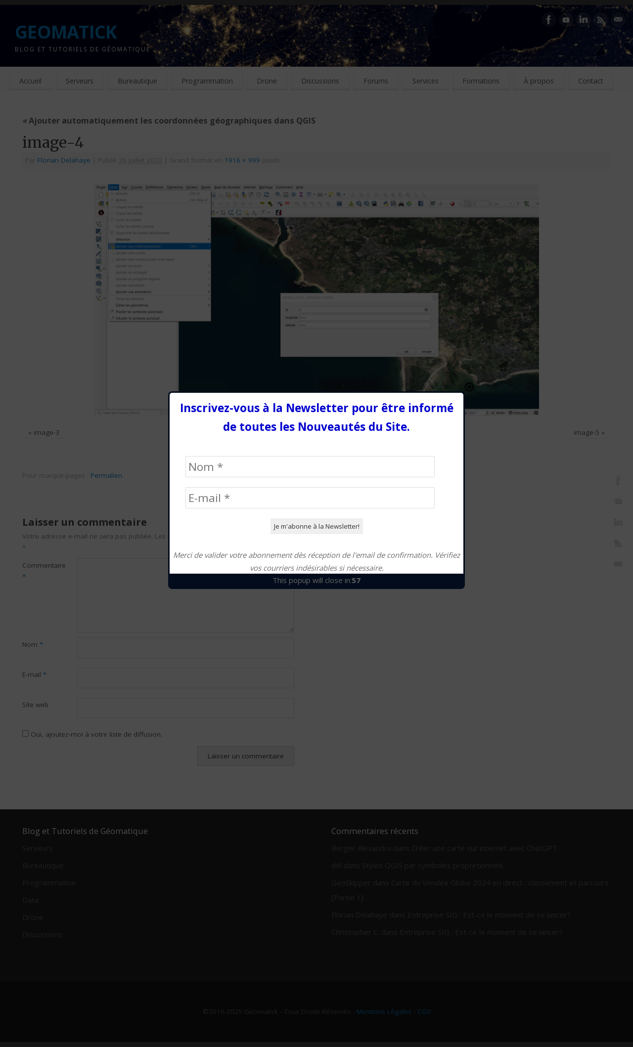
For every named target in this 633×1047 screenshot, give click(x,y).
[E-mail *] (310, 288)
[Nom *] (310, 257)
